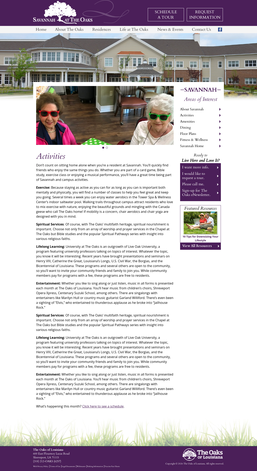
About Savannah (192, 109)
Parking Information (95, 466)
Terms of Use (55, 466)
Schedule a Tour (166, 14)
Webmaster (81, 466)
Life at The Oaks (134, 29)
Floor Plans (188, 133)
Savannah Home (192, 146)
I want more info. (195, 167)
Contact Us (201, 29)
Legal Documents (68, 466)
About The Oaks (69, 29)
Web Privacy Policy (40, 466)
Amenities (187, 121)
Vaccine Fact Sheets (112, 466)
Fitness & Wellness (194, 139)
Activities (187, 115)
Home (41, 29)
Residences (101, 29)
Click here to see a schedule (103, 406)
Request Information (204, 14)
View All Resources (197, 246)
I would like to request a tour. (193, 175)
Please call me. (193, 184)
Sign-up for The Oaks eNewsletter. (196, 192)
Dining (185, 127)
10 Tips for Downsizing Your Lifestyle (200, 238)
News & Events (170, 29)
